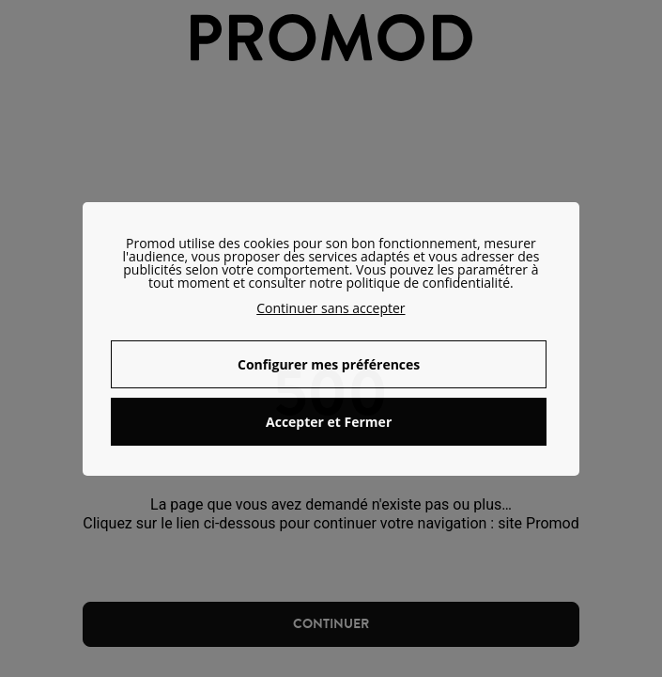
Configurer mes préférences (329, 364)
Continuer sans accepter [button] (330, 308)
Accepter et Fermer (329, 422)
